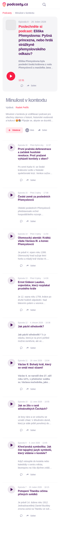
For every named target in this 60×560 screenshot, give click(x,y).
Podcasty (7, 13)
